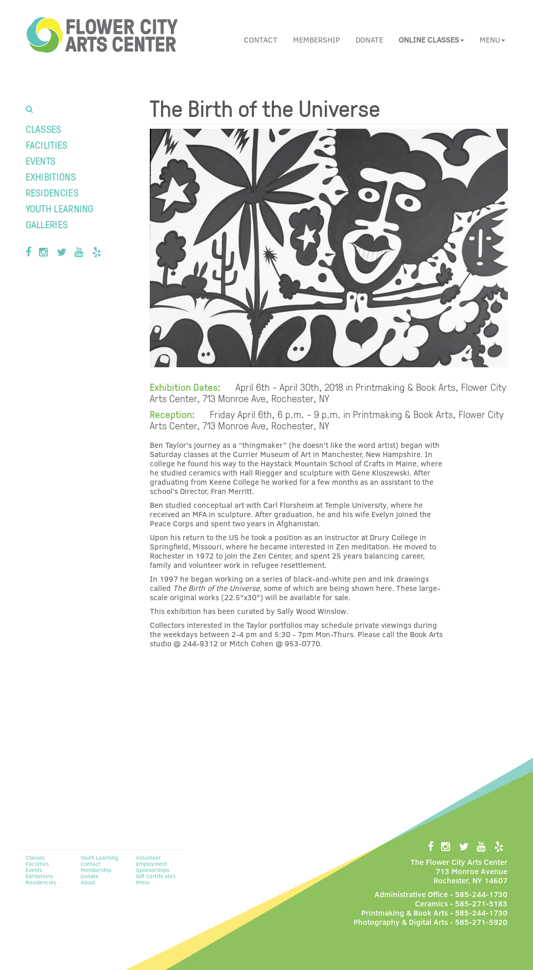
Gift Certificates (155, 876)
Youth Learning (60, 208)
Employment (151, 863)
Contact (261, 39)
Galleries (47, 224)
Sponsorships (152, 870)
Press (142, 882)
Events (41, 160)
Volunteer (148, 857)
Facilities (47, 144)
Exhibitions (51, 176)
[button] (431, 39)
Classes (44, 128)
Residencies (52, 192)
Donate (369, 39)
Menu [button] (492, 39)
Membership (316, 39)
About (88, 882)
